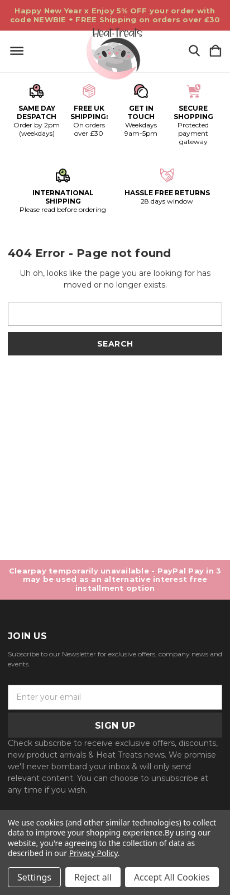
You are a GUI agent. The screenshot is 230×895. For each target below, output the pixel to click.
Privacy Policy (93, 853)
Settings (34, 877)
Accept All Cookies (172, 877)
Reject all (93, 877)
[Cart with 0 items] (215, 51)
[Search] (194, 51)
